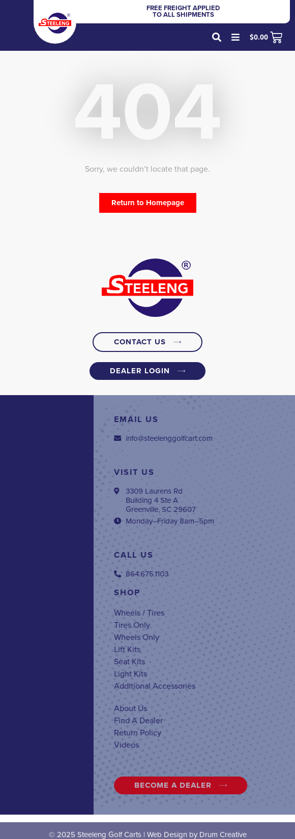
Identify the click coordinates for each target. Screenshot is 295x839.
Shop (206, 593)
